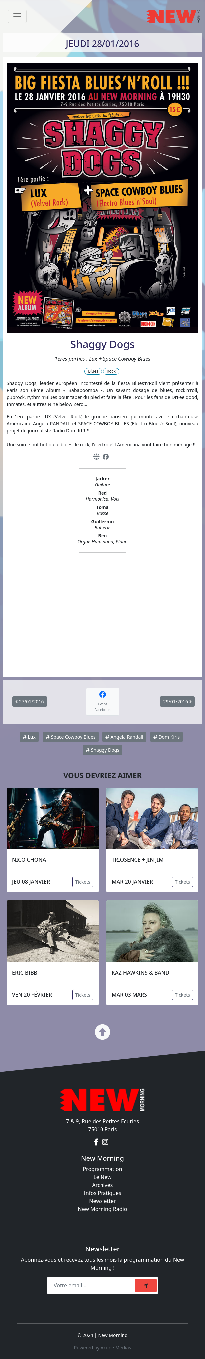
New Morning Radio (102, 1209)
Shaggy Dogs (102, 750)
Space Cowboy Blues (71, 737)
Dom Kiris (166, 737)
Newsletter (102, 1201)
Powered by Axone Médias (102, 1347)
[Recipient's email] (91, 1285)
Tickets (82, 882)
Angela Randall (124, 737)
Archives (102, 1185)
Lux (29, 737)
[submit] (146, 1285)
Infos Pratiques (102, 1193)
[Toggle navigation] (17, 16)
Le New (102, 1177)
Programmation (102, 1169)
